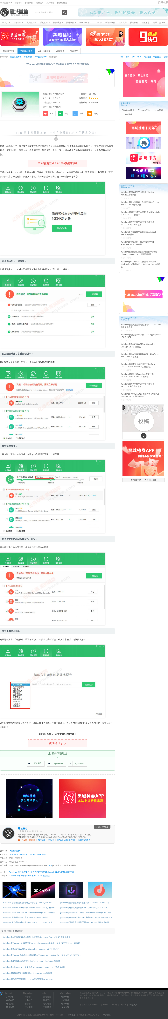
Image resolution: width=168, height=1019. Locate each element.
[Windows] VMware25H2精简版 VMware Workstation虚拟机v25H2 (29, 908)
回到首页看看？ (84, 840)
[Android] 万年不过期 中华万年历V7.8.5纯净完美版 (29, 876)
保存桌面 (51, 840)
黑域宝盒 (47, 1000)
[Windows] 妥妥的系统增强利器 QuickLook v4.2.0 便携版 (26, 973)
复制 (50, 865)
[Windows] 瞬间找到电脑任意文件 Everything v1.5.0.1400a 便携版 (30, 961)
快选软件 (29, 3)
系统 (166, 57)
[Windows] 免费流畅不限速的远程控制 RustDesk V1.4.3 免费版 (137, 243)
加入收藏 (50, 3)
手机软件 (65, 1000)
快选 (139, 57)
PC (121, 57)
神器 (11, 854)
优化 (39, 854)
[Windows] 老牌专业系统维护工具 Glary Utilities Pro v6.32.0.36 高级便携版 (138, 365)
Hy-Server (55, 763)
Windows (157, 57)
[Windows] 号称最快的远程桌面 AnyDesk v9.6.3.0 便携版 (138, 233)
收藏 (48, 113)
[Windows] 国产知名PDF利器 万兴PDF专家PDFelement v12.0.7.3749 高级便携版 (41, 872)
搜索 (64, 12)
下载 (78, 113)
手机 (127, 57)
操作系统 (65, 1007)
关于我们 (10, 997)
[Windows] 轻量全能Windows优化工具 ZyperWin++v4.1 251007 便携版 (137, 375)
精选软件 (18, 3)
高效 (16, 854)
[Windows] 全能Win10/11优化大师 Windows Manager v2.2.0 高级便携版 (32, 967)
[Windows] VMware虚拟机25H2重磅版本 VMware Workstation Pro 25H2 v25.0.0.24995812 (40, 955)
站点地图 (71, 1015)
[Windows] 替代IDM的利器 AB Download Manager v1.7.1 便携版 (29, 912)
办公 (21, 854)
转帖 (63, 113)
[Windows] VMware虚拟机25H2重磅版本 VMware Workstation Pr (86, 917)
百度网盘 (35, 763)
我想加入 (133, 1004)
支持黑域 (47, 1007)
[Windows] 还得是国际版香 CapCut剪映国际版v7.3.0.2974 (83, 908)
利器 (44, 854)
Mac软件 (74, 51)
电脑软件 (28, 57)
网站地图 (47, 1004)
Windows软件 (26, 51)
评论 (92, 113)
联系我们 (107, 1015)
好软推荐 (28, 1007)
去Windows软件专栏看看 (66, 840)
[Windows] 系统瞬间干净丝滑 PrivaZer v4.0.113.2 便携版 (26, 917)
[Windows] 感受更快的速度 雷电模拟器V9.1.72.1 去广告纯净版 (137, 223)
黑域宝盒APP (6, 3)
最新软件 (40, 3)
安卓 (35, 854)
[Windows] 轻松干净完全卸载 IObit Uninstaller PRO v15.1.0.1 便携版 (140, 213)
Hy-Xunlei (77, 763)
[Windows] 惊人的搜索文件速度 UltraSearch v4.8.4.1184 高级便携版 (140, 203)
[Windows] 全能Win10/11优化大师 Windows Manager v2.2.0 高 (85, 912)
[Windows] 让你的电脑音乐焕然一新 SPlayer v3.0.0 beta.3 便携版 (140, 355)
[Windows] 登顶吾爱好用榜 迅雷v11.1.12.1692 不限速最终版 (84, 922)
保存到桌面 (62, 3)
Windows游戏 (44, 51)
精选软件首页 (9, 51)
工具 (30, 854)
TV (133, 57)
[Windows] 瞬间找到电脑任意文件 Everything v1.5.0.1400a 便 (27, 922)
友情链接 (47, 997)
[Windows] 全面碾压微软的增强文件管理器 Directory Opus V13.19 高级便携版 (35, 937)
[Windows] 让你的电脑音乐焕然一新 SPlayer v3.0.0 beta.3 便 (84, 903)
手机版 (164, 2)
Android (147, 57)
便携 (25, 854)
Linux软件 (60, 51)
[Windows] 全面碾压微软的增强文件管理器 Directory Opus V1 (28, 903)
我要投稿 (10, 1007)
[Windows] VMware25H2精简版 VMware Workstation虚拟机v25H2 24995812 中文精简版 (40, 943)
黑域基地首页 (16, 57)
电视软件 (65, 1004)
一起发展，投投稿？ (26, 840)
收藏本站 (136, 480)
